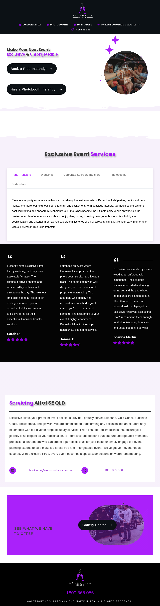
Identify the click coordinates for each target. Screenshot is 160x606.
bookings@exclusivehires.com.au (51, 470)
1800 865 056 (113, 470)
